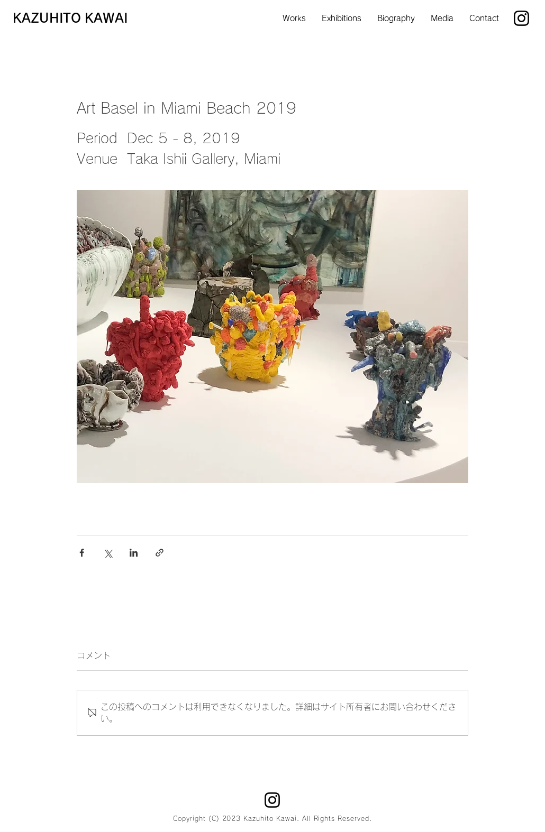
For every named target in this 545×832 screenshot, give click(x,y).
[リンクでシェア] (160, 553)
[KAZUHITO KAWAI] (75, 18)
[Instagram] (521, 18)
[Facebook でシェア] (82, 553)
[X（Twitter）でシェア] (108, 553)
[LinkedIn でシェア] (134, 553)
